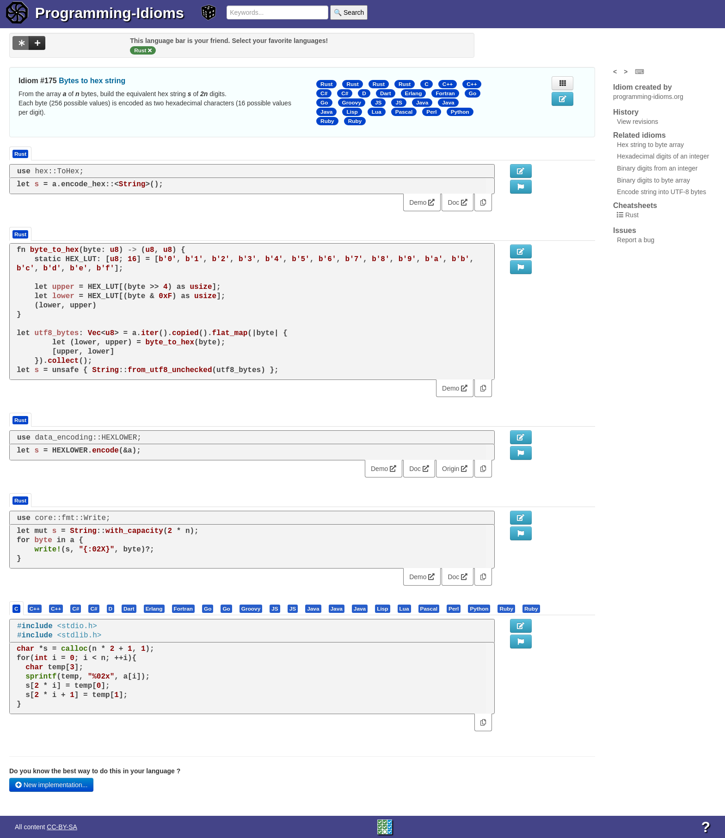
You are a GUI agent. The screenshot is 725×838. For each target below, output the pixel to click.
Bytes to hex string (92, 81)
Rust (326, 84)
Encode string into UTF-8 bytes (661, 192)
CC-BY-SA (62, 827)
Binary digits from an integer (657, 168)
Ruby (327, 121)
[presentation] (16, 608)
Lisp (351, 112)
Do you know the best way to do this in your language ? (94, 771)
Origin (454, 468)
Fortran (445, 93)
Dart (385, 93)
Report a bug (635, 240)
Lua (376, 112)
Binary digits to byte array (653, 180)
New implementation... (51, 785)
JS (378, 102)
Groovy (351, 102)
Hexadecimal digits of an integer (663, 156)
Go (472, 93)
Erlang (413, 93)
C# (323, 93)
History (626, 112)
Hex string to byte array (650, 144)
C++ (447, 84)
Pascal (404, 112)
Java (422, 102)
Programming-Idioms (109, 13)
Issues (624, 230)
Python (460, 112)
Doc (457, 202)
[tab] (17, 608)
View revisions (637, 121)
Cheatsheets (635, 205)
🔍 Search (349, 12)
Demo (422, 202)
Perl (431, 112)
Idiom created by (642, 87)
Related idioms (639, 135)
